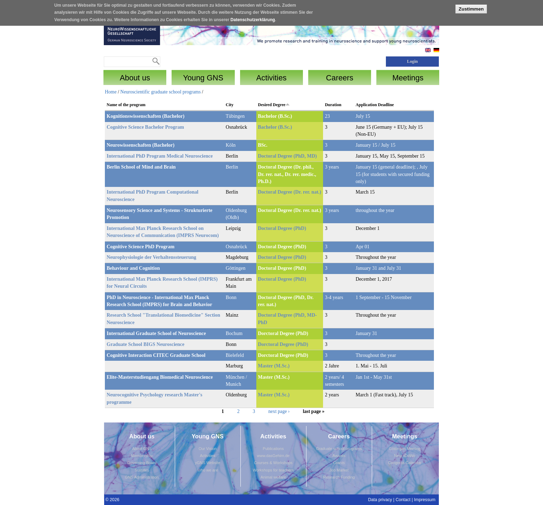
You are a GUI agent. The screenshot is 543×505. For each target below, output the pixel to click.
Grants (339, 463)
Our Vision (207, 448)
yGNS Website (207, 463)
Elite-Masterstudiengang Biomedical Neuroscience (160, 377)
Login (412, 61)
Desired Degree (274, 104)
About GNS (142, 448)
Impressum (425, 499)
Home (111, 92)
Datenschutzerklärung (253, 18)
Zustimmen (471, 8)
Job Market (338, 470)
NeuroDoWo (404, 456)
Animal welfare (273, 477)
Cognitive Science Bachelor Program (145, 127)
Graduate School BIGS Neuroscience (145, 344)
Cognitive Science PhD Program (140, 246)
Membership (142, 456)
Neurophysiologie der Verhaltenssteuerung (151, 257)
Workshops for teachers (273, 470)
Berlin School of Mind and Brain (141, 167)
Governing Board (141, 463)
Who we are (207, 470)
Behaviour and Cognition (133, 268)
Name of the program (126, 104)
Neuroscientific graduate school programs (160, 92)
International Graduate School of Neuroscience (156, 333)
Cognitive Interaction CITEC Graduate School (156, 355)
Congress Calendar (405, 463)
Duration (333, 104)
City (229, 104)
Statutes (142, 470)
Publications (273, 448)
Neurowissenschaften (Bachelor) (140, 145)
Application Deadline (375, 104)
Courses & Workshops (273, 463)
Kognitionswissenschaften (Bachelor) (146, 116)
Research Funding (339, 477)
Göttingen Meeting (404, 448)
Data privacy (380, 499)
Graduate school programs (339, 448)
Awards (339, 456)
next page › (279, 411)
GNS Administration (142, 477)
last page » (313, 411)
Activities (207, 456)
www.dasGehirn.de (273, 456)
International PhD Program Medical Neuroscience (160, 156)
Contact (402, 499)
